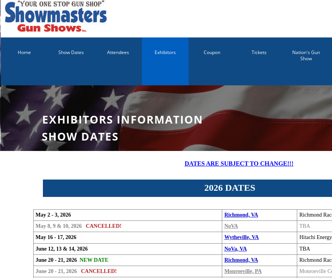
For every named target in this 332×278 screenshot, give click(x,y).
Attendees (118, 52)
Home (24, 52)
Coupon (212, 52)
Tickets (259, 52)
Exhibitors (165, 52)
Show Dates (71, 52)
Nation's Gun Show (306, 55)
